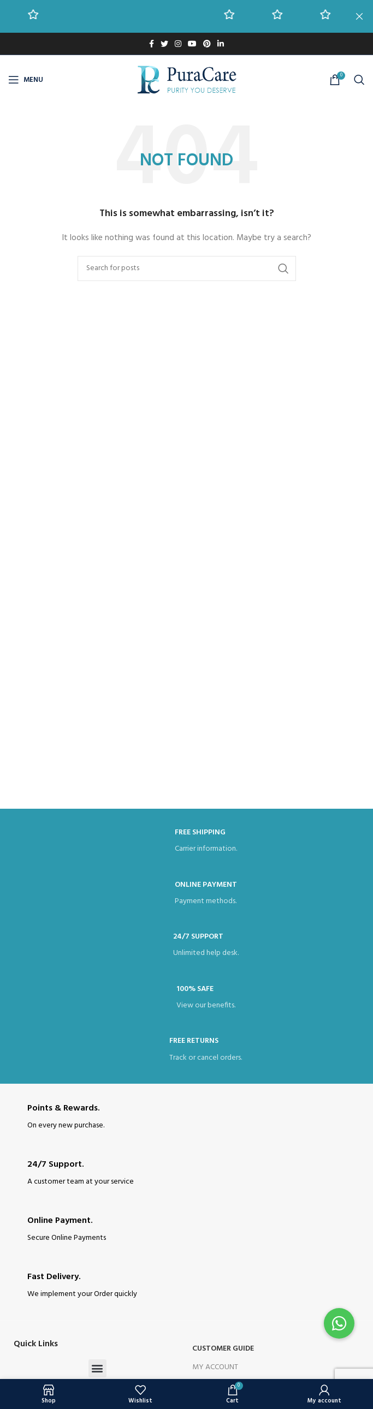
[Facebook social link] (151, 44)
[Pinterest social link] (207, 44)
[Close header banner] (359, 16)
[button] (97, 1368)
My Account (215, 1367)
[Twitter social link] (164, 44)
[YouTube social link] (192, 44)
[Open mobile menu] (26, 80)
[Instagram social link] (178, 44)
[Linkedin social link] (220, 44)
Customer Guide (223, 1348)
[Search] (359, 80)
